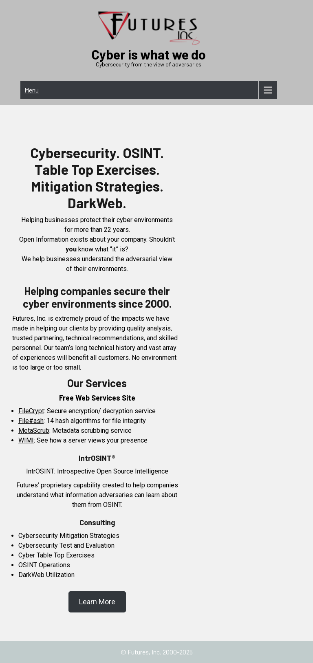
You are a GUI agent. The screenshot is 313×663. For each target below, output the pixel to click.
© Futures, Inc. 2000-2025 (157, 652)
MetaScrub (33, 430)
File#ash (31, 421)
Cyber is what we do (149, 54)
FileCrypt (31, 411)
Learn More (97, 601)
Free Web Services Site (97, 397)
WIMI (26, 440)
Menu (31, 90)
